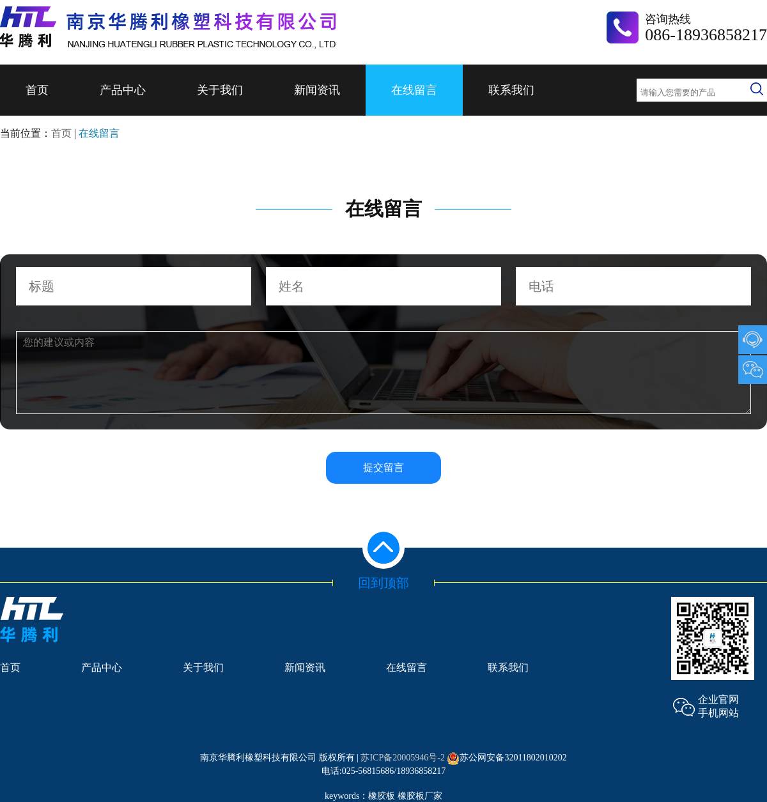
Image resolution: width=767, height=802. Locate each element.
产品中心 (123, 90)
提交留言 (383, 467)
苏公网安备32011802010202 (506, 757)
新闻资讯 (317, 90)
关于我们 (220, 90)
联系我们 (511, 90)
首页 (37, 90)
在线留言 (414, 90)
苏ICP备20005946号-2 (402, 757)
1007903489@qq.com (752, 339)
